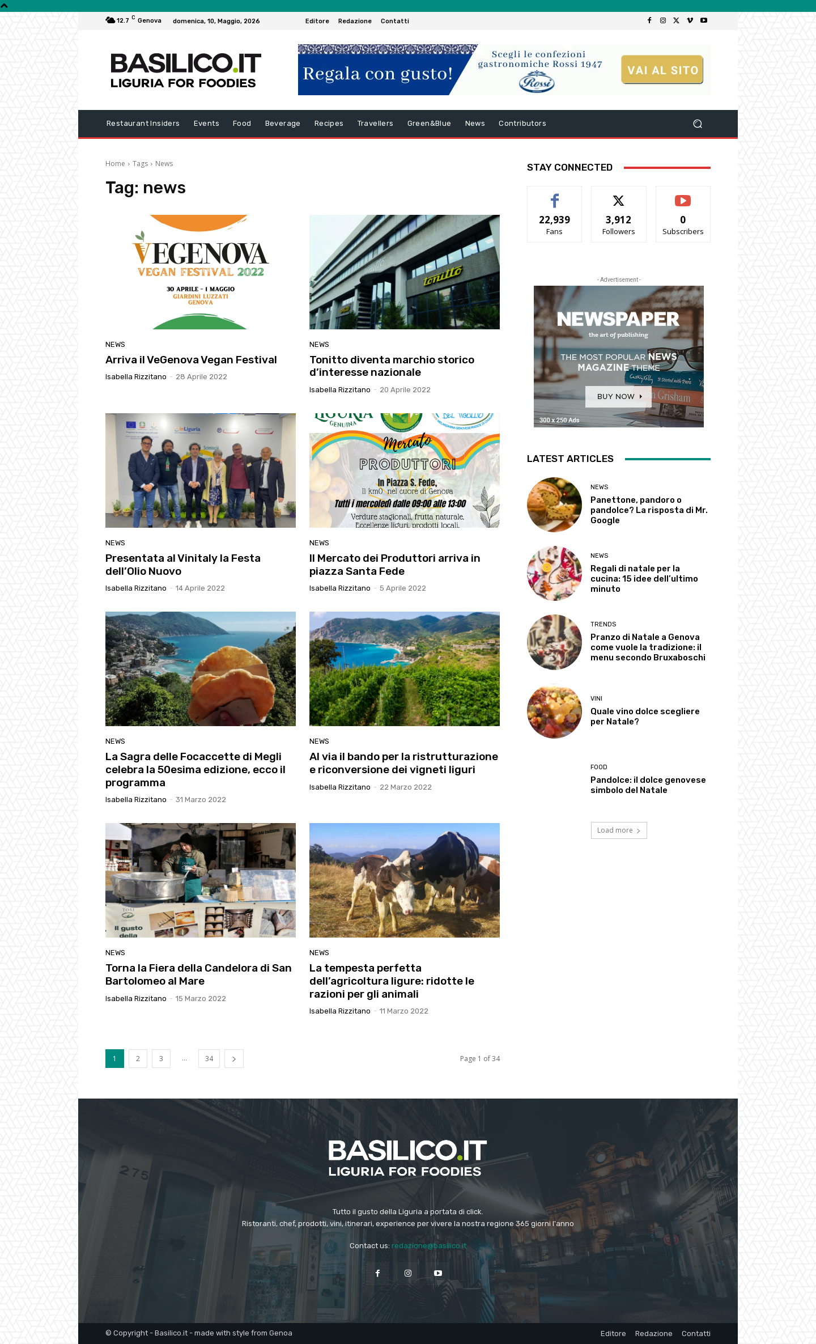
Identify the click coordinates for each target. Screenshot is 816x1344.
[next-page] (234, 1058)
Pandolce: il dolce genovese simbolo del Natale (648, 785)
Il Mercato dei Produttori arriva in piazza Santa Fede (395, 565)
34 (209, 1058)
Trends (603, 624)
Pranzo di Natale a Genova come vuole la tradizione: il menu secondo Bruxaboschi (648, 647)
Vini (596, 699)
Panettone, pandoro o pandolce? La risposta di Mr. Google (649, 510)
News (115, 344)
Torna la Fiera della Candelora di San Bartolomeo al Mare (198, 974)
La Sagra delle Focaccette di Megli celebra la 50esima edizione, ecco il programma (195, 769)
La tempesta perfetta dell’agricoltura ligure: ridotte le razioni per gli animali (391, 980)
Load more (619, 830)
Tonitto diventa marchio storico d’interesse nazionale (391, 366)
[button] (697, 124)
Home (115, 163)
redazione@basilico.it (429, 1245)
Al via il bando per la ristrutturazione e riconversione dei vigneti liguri (403, 763)
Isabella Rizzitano (136, 376)
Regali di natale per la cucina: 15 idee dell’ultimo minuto (644, 578)
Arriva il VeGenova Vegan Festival (191, 359)
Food (598, 767)
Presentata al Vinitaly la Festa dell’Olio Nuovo (183, 565)
